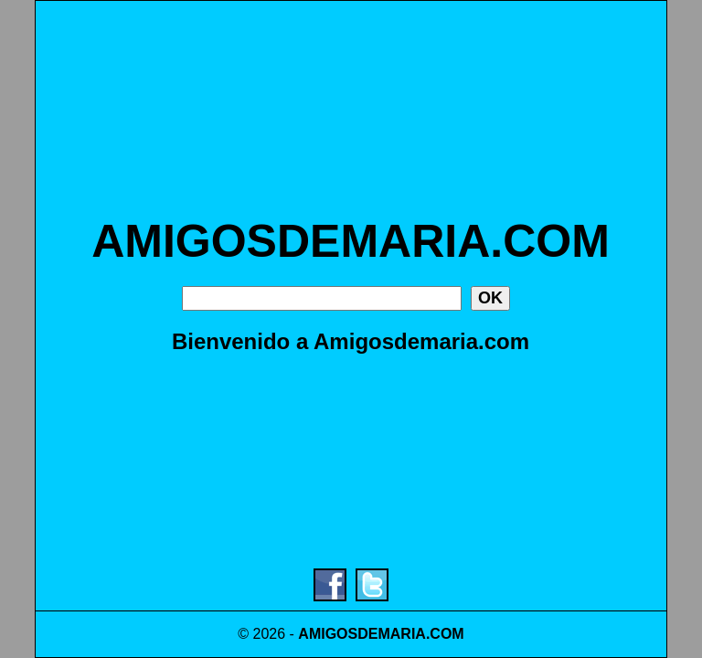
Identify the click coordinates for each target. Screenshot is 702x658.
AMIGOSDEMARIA (362, 634)
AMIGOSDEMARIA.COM (350, 241)
